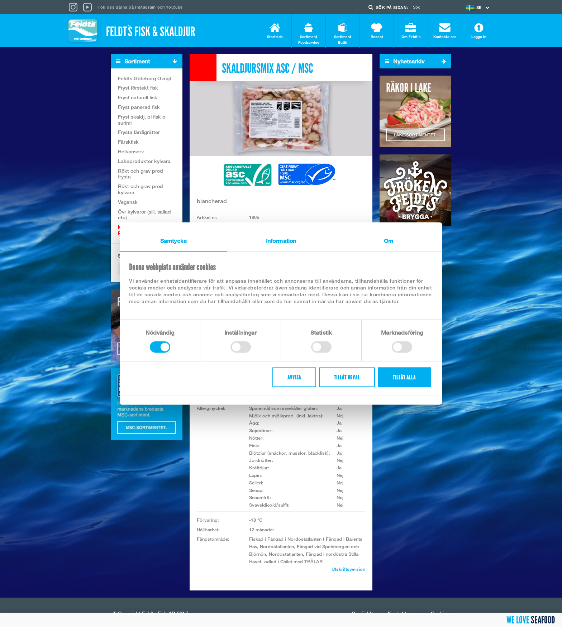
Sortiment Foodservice (308, 33)
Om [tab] (388, 241)
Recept (376, 31)
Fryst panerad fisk (139, 108)
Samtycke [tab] (173, 241)
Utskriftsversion (348, 570)
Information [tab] (281, 241)
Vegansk (128, 203)
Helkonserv (131, 153)
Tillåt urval (347, 377)
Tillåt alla (404, 377)
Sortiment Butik (342, 33)
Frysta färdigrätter (139, 134)
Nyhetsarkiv (415, 63)
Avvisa (294, 377)
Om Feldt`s (410, 31)
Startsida (275, 31)
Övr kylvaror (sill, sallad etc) (144, 216)
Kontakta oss (445, 31)
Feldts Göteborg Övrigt (144, 80)
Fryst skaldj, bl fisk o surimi (141, 121)
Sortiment (149, 62)
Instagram (145, 7)
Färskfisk (128, 143)
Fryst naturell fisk (137, 99)
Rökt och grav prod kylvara (140, 191)
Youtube (174, 7)
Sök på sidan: (392, 7)
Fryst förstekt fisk (138, 89)
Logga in (479, 31)
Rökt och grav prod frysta (140, 175)
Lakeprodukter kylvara (144, 162)
